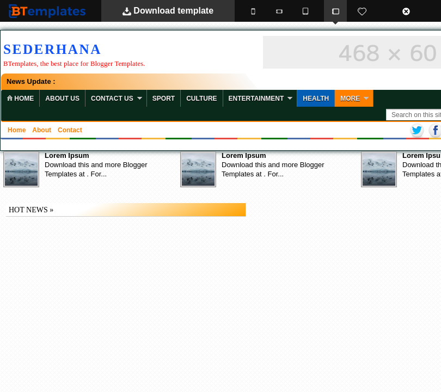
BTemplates (49, 10)
